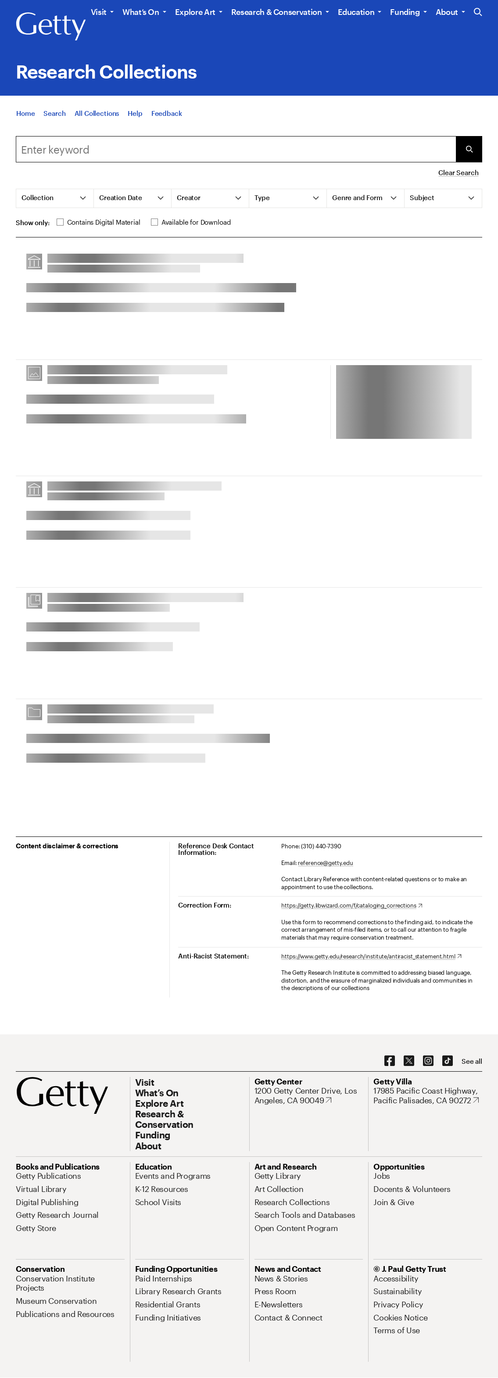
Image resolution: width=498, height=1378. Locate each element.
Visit (99, 12)
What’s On (140, 12)
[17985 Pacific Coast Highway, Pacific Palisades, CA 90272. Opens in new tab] (427, 1095)
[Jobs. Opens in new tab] (381, 1176)
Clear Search (458, 172)
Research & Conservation (276, 12)
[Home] (25, 113)
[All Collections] (97, 113)
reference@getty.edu (325, 862)
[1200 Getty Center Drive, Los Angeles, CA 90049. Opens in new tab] (308, 1095)
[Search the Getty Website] (478, 12)
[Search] (54, 113)
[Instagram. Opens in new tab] (428, 1061)
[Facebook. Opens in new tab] (389, 1061)
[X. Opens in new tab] (409, 1061)
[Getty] (51, 26)
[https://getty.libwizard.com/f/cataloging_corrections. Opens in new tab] (351, 906)
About (447, 12)
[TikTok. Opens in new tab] (447, 1061)
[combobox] (236, 149)
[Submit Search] (469, 149)
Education (356, 12)
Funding (404, 12)
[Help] (135, 113)
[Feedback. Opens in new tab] (166, 113)
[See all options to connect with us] (472, 1061)
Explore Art (195, 12)
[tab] (55, 198)
